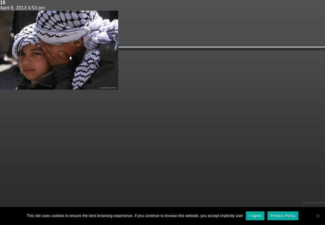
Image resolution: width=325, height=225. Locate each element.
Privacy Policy (282, 215)
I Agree (255, 215)
